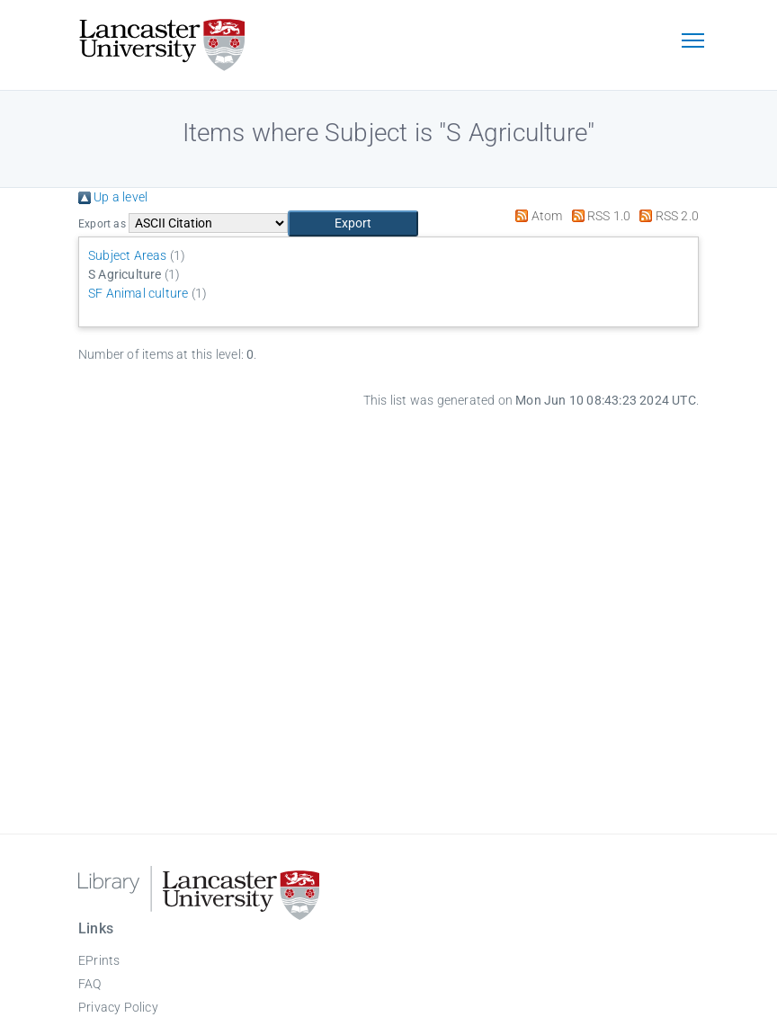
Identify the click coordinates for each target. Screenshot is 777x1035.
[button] (353, 223)
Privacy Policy (118, 1007)
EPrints (99, 960)
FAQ (90, 984)
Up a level (112, 197)
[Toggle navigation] (692, 42)
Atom (535, 216)
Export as (102, 224)
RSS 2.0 (666, 216)
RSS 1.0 (598, 216)
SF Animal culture (138, 293)
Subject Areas (127, 255)
